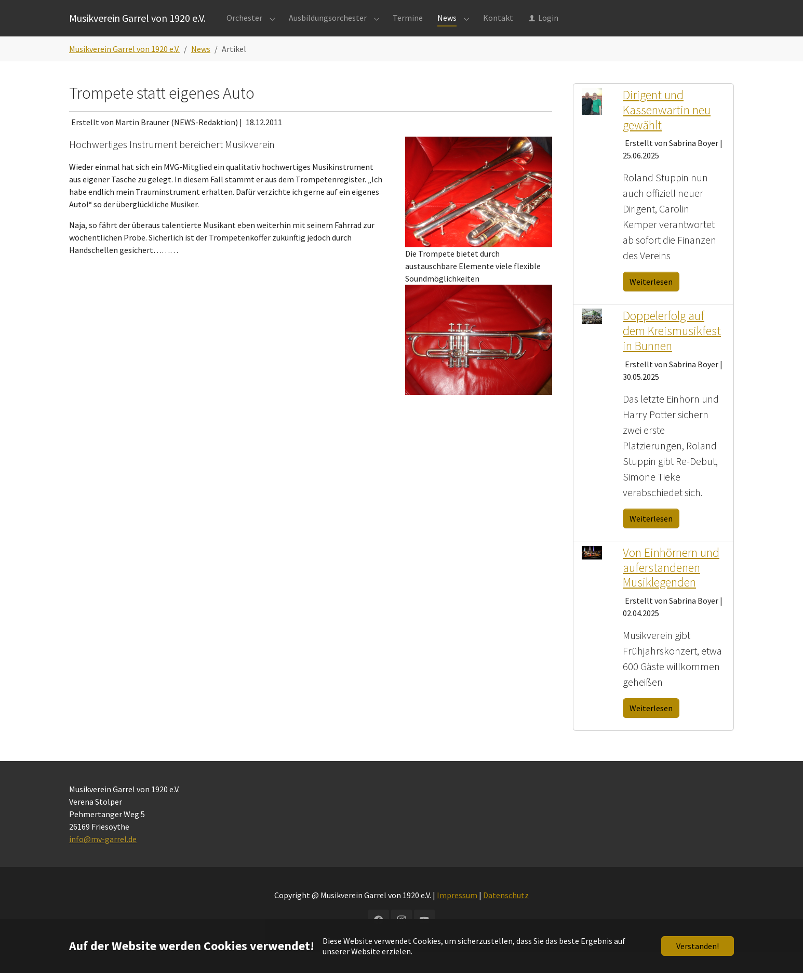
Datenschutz (506, 916)
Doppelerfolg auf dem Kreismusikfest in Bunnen (672, 351)
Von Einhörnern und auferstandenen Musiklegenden (671, 588)
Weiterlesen (651, 302)
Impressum (457, 916)
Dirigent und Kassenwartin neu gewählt (667, 131)
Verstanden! (697, 946)
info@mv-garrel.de (103, 860)
